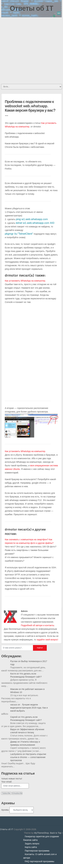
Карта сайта (31, 847)
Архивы (5, 810)
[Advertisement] (31, 50)
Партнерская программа (37, 850)
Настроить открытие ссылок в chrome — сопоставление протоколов (28, 757)
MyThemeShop (41, 833)
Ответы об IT (31, 8)
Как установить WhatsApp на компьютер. (25, 280)
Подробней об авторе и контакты (37, 625)
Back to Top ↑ (56, 833)
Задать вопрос (32, 843)
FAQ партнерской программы (39, 861)
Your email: (6, 781)
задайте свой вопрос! (47, 639)
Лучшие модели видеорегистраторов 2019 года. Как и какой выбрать (29, 707)
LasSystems (16, 754)
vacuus (13, 704)
